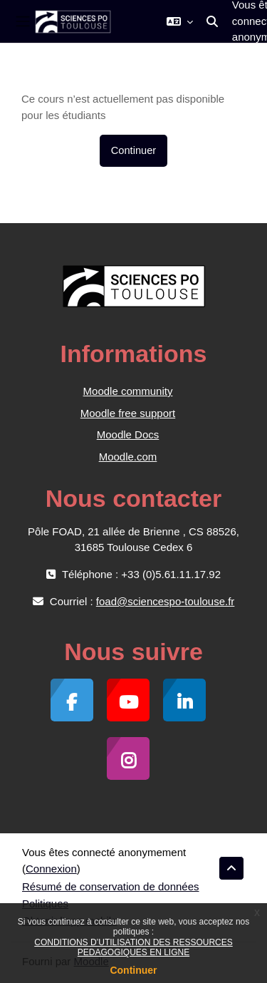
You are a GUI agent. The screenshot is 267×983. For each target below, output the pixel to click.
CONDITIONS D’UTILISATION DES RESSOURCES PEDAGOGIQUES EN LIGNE (133, 947)
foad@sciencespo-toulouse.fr (165, 601)
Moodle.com (128, 457)
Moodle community (128, 391)
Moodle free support (127, 413)
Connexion (51, 869)
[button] (179, 21)
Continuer (133, 970)
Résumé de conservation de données (110, 886)
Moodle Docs (128, 434)
